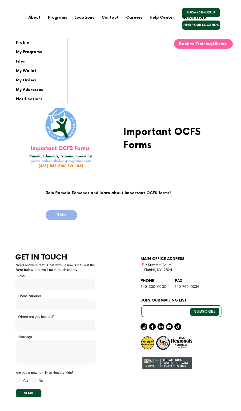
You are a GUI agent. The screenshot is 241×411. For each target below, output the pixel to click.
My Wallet (26, 71)
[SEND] (28, 393)
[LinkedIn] (160, 326)
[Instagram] (144, 326)
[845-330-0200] (201, 12)
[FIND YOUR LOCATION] (201, 25)
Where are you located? (36, 316)
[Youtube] (169, 326)
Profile (22, 42)
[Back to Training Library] (203, 44)
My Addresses (29, 90)
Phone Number (29, 296)
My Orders (26, 80)
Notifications (29, 99)
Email (22, 275)
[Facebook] (152, 326)
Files (20, 61)
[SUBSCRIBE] (204, 312)
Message (25, 336)
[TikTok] (177, 326)
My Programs (29, 52)
